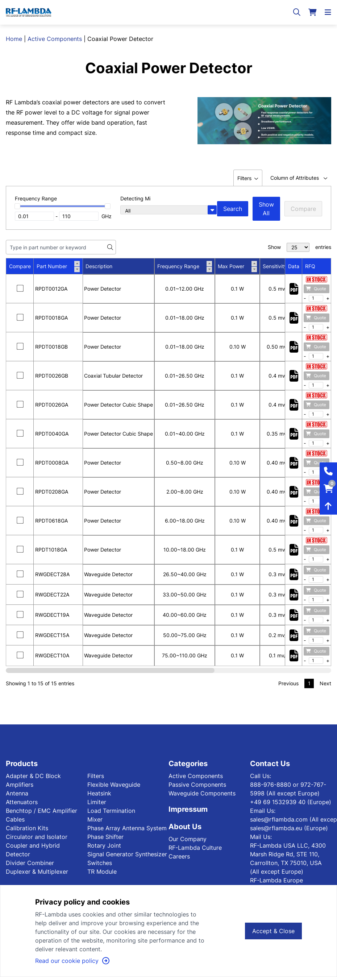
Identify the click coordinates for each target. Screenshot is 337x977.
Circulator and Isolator (36, 836)
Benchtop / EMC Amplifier (41, 810)
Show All (266, 209)
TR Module (102, 871)
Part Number (58, 266)
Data (293, 266)
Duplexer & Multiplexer (37, 871)
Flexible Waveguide (113, 784)
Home (14, 38)
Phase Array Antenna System (127, 828)
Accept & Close (273, 931)
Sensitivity (281, 266)
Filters (95, 775)
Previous (288, 683)
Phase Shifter (105, 836)
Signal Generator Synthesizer (127, 854)
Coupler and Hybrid (33, 845)
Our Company (187, 839)
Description (99, 266)
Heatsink (99, 793)
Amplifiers (19, 784)
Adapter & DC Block (33, 775)
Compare (303, 208)
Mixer (95, 819)
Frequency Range (184, 266)
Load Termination (111, 810)
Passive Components (197, 784)
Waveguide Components (202, 793)
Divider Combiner (30, 862)
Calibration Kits (27, 828)
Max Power (237, 266)
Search (232, 208)
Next (325, 683)
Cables (15, 819)
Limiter (96, 802)
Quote (316, 288)
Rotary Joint (104, 845)
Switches (99, 862)
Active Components (55, 38)
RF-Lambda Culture (195, 847)
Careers (179, 856)
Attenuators (22, 802)
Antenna (17, 793)
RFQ (310, 266)
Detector (18, 854)
